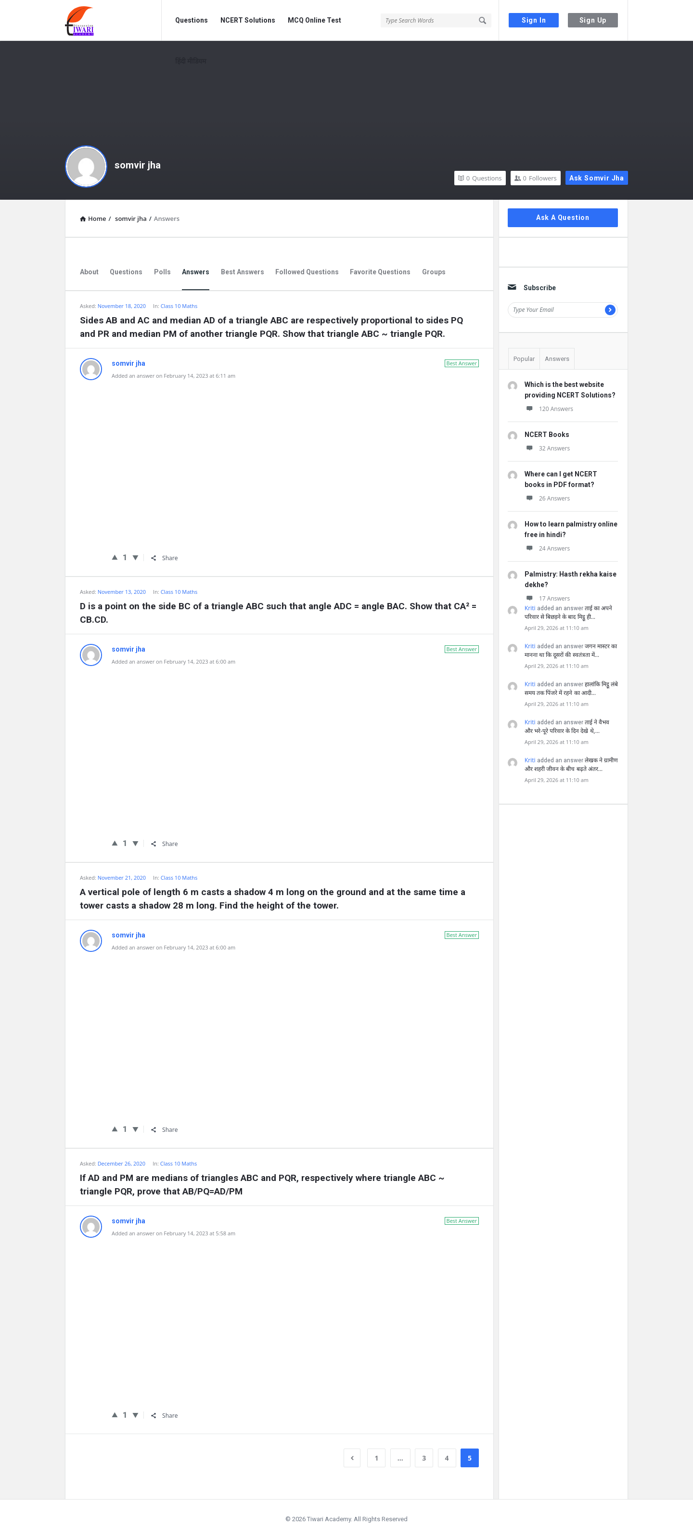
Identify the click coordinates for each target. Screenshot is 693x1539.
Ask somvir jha (596, 178)
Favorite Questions (380, 272)
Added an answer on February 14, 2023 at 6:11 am (173, 375)
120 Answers (549, 409)
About (89, 272)
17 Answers (547, 598)
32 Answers (547, 448)
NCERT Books (547, 434)
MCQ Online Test (314, 20)
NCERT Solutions (247, 20)
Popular (524, 358)
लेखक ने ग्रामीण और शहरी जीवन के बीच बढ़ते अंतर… (571, 764)
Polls (162, 272)
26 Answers (547, 498)
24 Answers (547, 548)
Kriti (530, 608)
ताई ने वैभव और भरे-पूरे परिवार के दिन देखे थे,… (567, 726)
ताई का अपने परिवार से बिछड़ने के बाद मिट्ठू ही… (568, 612)
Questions (191, 20)
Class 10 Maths (179, 305)
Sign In (534, 20)
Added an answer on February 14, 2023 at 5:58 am (173, 1233)
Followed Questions (307, 272)
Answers (195, 272)
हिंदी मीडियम (190, 61)
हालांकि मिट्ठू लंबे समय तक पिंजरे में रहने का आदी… (571, 688)
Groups (434, 272)
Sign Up (593, 20)
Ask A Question (563, 217)
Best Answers (242, 272)
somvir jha (138, 165)
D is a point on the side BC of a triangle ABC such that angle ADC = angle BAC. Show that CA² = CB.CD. (278, 613)
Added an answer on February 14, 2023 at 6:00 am (173, 661)
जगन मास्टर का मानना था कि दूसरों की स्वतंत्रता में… (571, 650)
